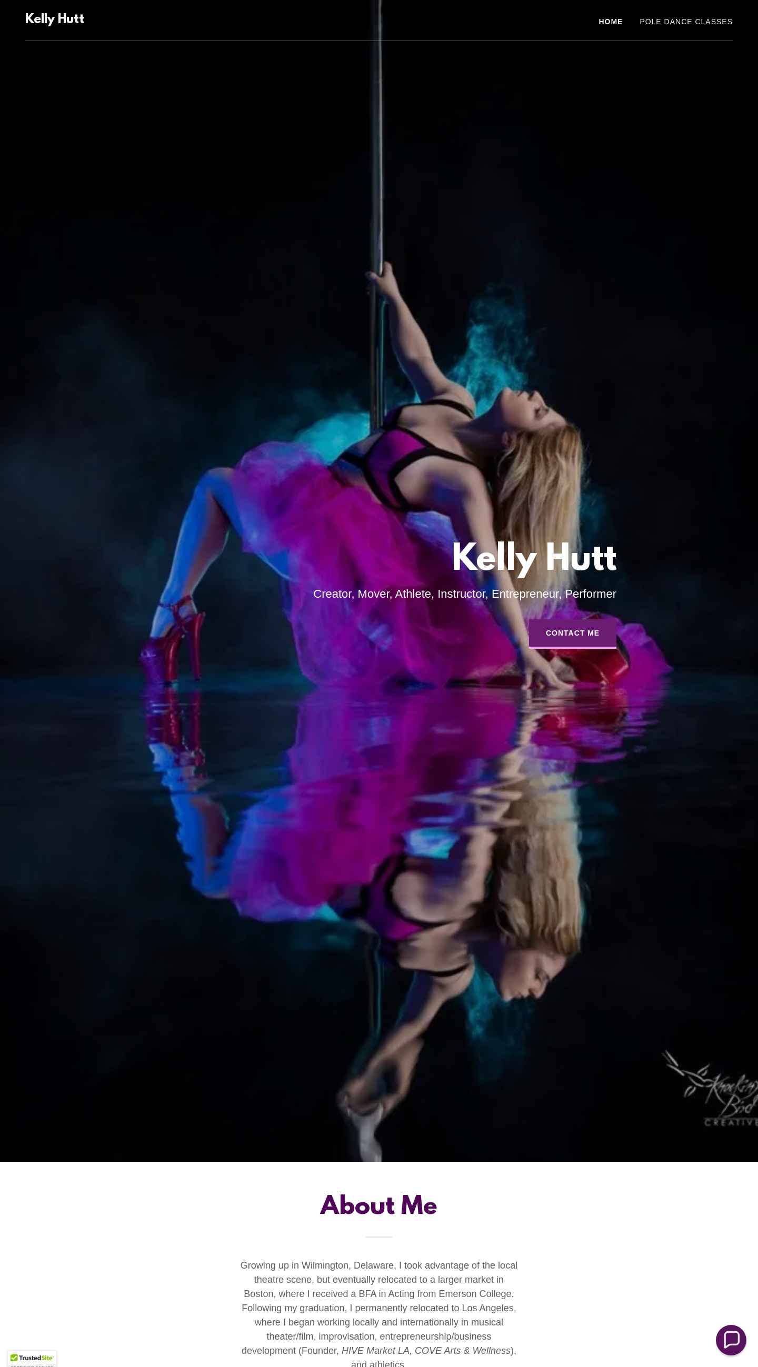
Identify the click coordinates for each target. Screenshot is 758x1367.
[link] (54, 20)
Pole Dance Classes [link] (686, 21)
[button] (731, 1340)
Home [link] (611, 21)
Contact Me (573, 633)
